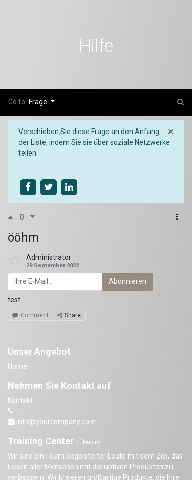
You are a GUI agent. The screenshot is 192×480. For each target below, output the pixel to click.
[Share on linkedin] (69, 187)
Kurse (29, 78)
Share (69, 315)
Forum (69, 78)
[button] (176, 217)
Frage (39, 102)
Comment (30, 315)
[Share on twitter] (48, 187)
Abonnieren (127, 281)
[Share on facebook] (27, 187)
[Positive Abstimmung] (13, 217)
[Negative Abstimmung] (32, 217)
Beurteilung (116, 78)
